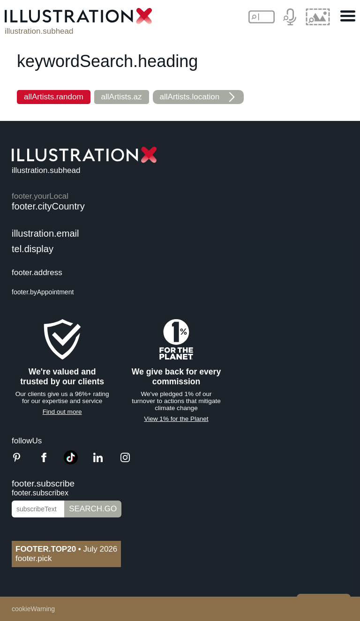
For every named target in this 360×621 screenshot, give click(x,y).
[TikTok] (71, 461)
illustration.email (45, 233)
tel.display (32, 249)
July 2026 (66, 549)
